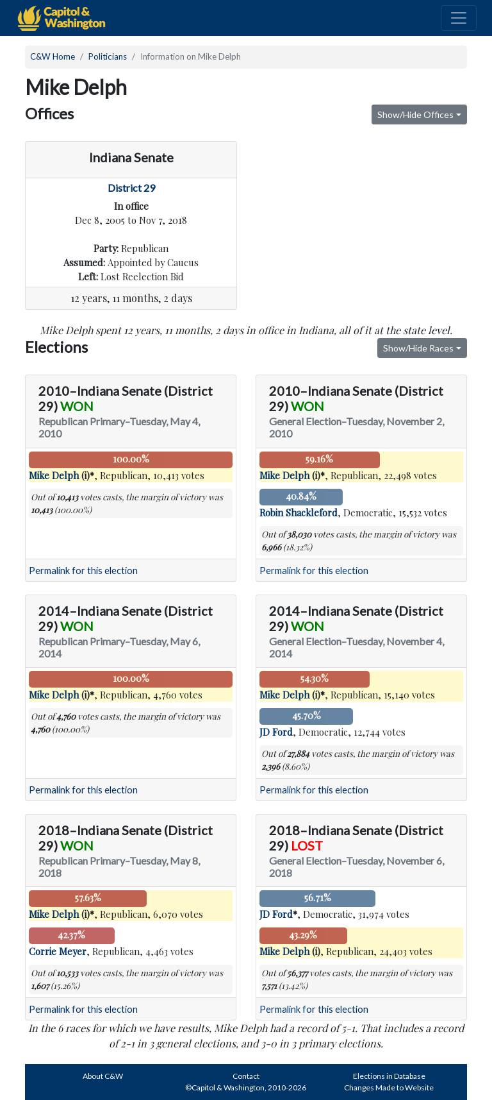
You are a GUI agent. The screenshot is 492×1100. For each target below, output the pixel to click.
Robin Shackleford (298, 512)
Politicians (107, 56)
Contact (246, 1076)
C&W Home (52, 56)
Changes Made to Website (389, 1087)
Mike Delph (54, 475)
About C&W (103, 1076)
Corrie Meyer (57, 951)
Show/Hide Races (418, 348)
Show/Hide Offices (415, 114)
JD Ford (276, 731)
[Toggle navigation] (459, 18)
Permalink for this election (83, 570)
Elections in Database (389, 1076)
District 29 (131, 188)
